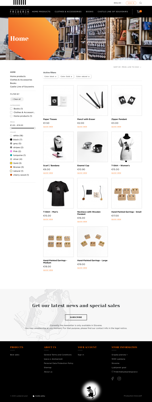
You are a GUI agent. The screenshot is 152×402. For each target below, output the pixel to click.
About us (48, 372)
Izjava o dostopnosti (53, 359)
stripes (18, 147)
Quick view (48, 127)
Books (89, 12)
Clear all (16, 99)
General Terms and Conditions (57, 355)
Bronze (18, 167)
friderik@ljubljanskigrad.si (126, 372)
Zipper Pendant (119, 119)
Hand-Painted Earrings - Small (126, 212)
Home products (41, 12)
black (17, 140)
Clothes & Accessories (68, 12)
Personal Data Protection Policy (58, 363)
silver (17, 159)
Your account (87, 347)
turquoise (19, 155)
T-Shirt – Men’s (50, 212)
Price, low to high (131, 67)
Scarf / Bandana (51, 165)
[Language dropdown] (118, 3)
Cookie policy (40, 396)
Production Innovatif (133, 396)
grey (17, 143)
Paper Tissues (50, 119)
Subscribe (76, 317)
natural (18, 171)
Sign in (131, 3)
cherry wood (21, 175)
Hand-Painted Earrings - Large (92, 260)
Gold (17, 163)
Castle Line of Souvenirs (113, 12)
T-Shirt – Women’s (120, 165)
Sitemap (47, 367)
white (18, 135)
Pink (17, 151)
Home (13, 72)
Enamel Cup (83, 165)
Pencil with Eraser (86, 119)
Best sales (14, 355)
